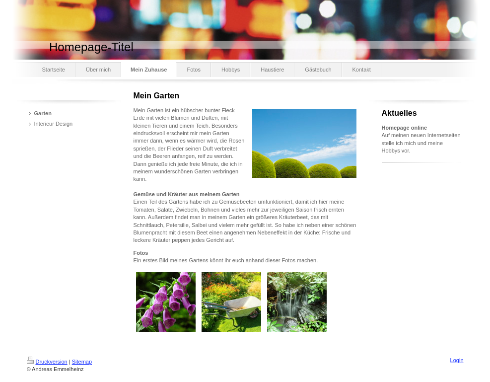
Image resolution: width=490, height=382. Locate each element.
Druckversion (47, 362)
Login (457, 360)
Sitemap (82, 362)
